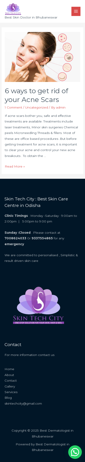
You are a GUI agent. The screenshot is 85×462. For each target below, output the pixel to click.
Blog (8, 397)
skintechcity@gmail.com (23, 403)
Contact (11, 380)
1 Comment (13, 107)
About (9, 375)
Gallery (10, 386)
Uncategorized (36, 107)
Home (9, 369)
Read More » (15, 166)
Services (11, 392)
